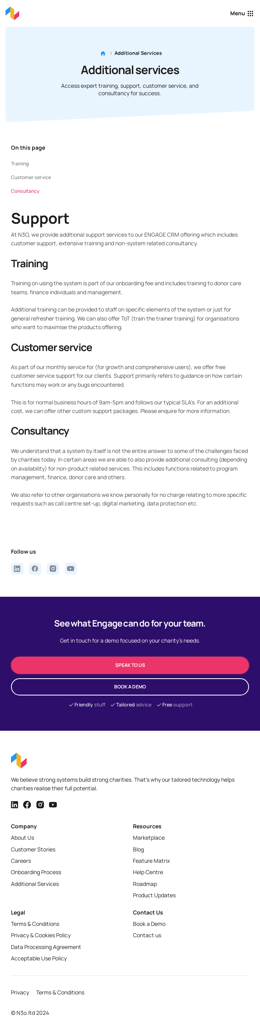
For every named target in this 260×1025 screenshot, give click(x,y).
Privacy (20, 992)
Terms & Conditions (35, 923)
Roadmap (145, 883)
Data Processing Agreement (46, 947)
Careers (21, 860)
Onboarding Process (36, 872)
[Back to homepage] (12, 13)
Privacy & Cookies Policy (41, 935)
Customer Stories (33, 849)
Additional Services (35, 883)
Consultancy (25, 191)
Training (20, 163)
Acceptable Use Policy (39, 958)
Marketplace (149, 837)
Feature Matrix (151, 860)
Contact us (147, 935)
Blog (138, 849)
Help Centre (148, 872)
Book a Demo (149, 923)
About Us (22, 837)
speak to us (130, 665)
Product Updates (154, 895)
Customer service (31, 177)
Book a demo (130, 686)
